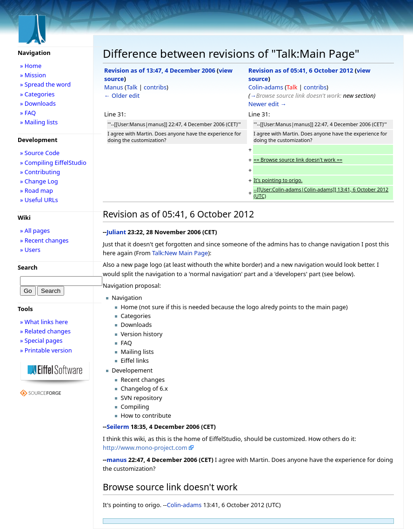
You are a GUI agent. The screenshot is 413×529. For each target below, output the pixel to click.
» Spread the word (45, 84)
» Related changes (45, 331)
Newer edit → (267, 104)
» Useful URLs (39, 200)
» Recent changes (44, 240)
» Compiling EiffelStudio (53, 162)
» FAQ (28, 113)
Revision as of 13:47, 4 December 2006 (159, 70)
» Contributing (40, 172)
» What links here (44, 322)
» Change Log (39, 181)
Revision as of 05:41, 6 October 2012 (300, 70)
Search (28, 267)
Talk (132, 87)
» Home (30, 65)
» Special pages (41, 340)
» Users (30, 249)
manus (117, 459)
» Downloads (38, 103)
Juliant (116, 232)
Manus (113, 87)
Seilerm (118, 426)
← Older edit (122, 95)
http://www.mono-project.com (145, 447)
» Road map (36, 190)
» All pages (35, 230)
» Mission (33, 75)
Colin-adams (265, 87)
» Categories (37, 94)
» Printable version (46, 350)
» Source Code (40, 153)
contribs (155, 87)
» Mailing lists (39, 122)
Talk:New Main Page (180, 253)
